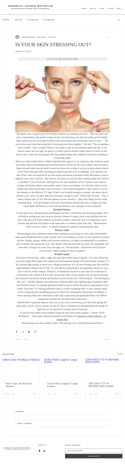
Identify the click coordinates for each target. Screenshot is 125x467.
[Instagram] (44, 451)
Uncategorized (48, 20)
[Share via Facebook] (16, 331)
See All (119, 354)
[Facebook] (39, 451)
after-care (18, 20)
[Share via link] (35, 331)
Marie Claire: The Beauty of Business (19, 385)
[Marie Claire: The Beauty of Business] (21, 369)
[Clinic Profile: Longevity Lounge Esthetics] (62, 369)
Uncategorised (32, 20)
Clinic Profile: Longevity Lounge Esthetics (62, 385)
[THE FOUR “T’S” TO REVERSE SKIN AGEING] (103, 369)
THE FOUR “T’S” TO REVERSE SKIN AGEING (101, 385)
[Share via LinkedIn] (29, 331)
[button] (119, 20)
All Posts (6, 20)
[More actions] (108, 37)
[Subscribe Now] (93, 456)
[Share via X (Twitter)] (23, 331)
